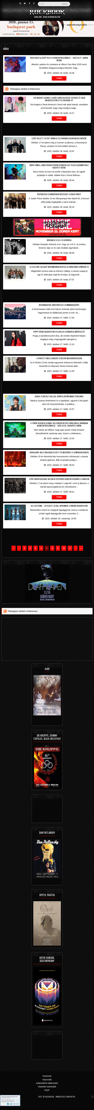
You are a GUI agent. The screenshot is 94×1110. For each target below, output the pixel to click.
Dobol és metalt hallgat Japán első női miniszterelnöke (59, 396)
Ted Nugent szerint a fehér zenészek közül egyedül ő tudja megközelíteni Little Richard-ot (59, 99)
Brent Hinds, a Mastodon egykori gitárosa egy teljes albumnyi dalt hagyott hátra (59, 166)
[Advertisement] (47, 128)
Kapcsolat (47, 1079)
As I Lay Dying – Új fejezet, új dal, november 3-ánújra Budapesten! (59, 505)
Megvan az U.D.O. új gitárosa (59, 240)
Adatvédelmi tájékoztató (47, 1083)
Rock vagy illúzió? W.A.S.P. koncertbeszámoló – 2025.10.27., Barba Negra (59, 59)
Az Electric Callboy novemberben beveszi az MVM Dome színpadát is (59, 266)
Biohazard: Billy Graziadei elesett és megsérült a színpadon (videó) (59, 452)
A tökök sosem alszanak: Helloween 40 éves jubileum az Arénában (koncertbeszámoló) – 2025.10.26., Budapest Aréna (59, 424)
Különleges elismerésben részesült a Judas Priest (59, 194)
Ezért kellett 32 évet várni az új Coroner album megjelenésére (59, 138)
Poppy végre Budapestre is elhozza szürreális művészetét (59, 331)
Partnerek (47, 1076)
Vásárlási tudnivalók (47, 1086)
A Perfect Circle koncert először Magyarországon (59, 358)
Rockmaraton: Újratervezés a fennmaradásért (59, 304)
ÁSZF (47, 1090)
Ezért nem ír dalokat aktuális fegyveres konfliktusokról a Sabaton (59, 478)
